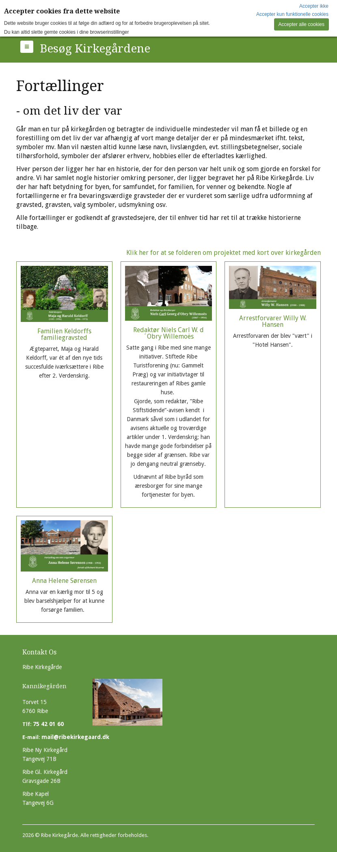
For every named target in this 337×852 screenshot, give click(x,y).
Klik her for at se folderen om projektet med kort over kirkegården (223, 252)
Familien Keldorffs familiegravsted (64, 338)
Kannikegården (44, 686)
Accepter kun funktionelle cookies (292, 14)
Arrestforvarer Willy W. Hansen (272, 320)
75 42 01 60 (48, 724)
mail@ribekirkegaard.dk (75, 737)
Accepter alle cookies (301, 24)
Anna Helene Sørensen (64, 581)
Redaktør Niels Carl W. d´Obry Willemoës (168, 397)
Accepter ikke (313, 6)
